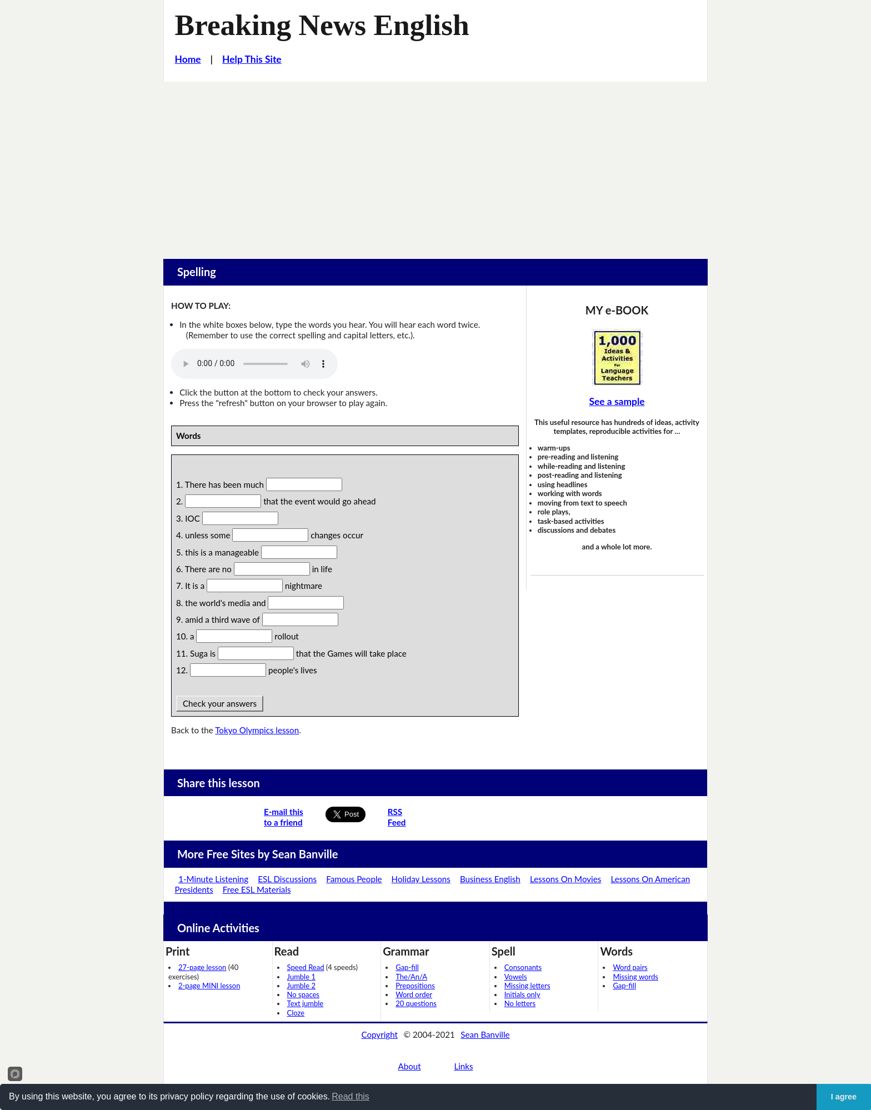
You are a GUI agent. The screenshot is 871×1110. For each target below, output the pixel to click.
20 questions (416, 1003)
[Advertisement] (435, 165)
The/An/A (411, 976)
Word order (414, 994)
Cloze (296, 1012)
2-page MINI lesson (209, 985)
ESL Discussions (287, 879)
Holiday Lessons (421, 879)
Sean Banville (484, 1034)
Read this (350, 1096)
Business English (490, 879)
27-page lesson (202, 967)
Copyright (379, 1034)
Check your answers (220, 703)
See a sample (616, 401)
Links (463, 1066)
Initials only (522, 994)
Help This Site (252, 59)
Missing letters (527, 985)
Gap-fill (407, 967)
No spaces (303, 994)
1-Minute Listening (213, 879)
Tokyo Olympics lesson (257, 730)
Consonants (523, 967)
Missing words (635, 976)
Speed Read (305, 967)
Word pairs (630, 967)
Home (188, 59)
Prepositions (415, 985)
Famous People (354, 879)
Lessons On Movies (565, 879)
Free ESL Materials (257, 889)
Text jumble (305, 1003)
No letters (519, 1003)
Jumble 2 (301, 985)
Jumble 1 (301, 976)
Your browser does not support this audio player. (254, 364)
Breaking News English (322, 25)
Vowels (515, 976)
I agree (844, 1096)
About (409, 1066)
